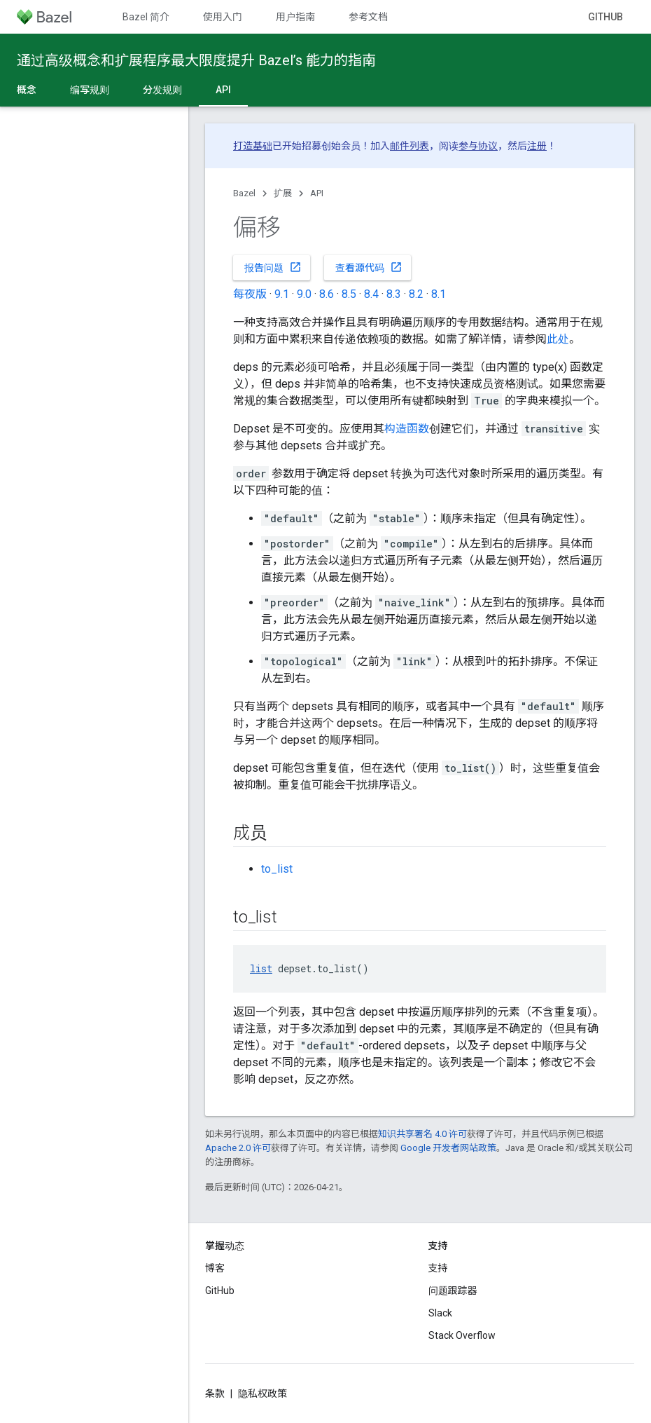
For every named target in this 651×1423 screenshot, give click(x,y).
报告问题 (273, 267)
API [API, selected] (223, 89)
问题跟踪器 (452, 1290)
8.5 (349, 294)
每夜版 (250, 294)
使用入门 (222, 16)
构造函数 (406, 428)
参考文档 (368, 16)
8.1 (438, 294)
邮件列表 (409, 145)
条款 (215, 1393)
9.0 (304, 294)
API (316, 193)
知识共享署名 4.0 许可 (422, 1134)
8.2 (416, 294)
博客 (215, 1268)
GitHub (605, 16)
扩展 (283, 193)
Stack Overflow (462, 1335)
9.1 (281, 294)
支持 (438, 1268)
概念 (26, 89)
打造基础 (252, 145)
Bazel (244, 193)
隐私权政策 (262, 1393)
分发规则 (162, 89)
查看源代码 (368, 267)
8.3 (393, 294)
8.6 (326, 294)
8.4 (371, 294)
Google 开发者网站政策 (448, 1148)
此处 (558, 339)
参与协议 (478, 145)
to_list (277, 869)
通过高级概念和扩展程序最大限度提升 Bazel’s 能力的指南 (196, 60)
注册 (537, 145)
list (261, 968)
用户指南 (295, 16)
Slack (440, 1313)
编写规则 (89, 89)
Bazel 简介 (145, 16)
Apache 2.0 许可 (238, 1148)
